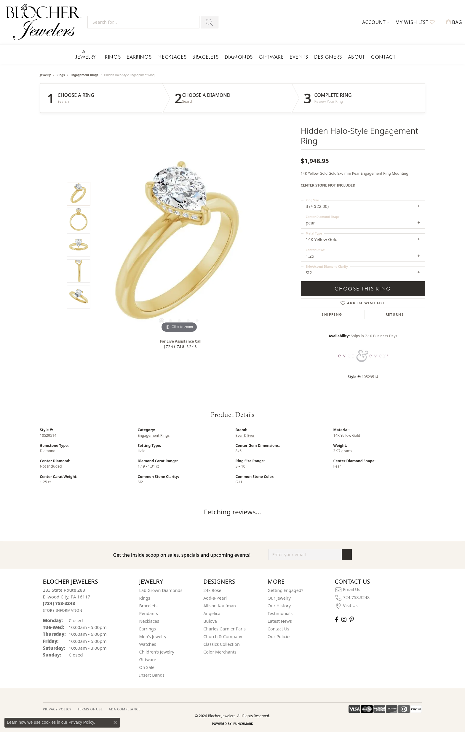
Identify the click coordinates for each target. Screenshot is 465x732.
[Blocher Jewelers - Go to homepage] (45, 22)
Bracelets (205, 56)
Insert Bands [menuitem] (152, 675)
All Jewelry (86, 54)
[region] (179, 245)
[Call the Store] (59, 603)
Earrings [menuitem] (147, 629)
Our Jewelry (279, 598)
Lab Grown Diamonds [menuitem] (161, 590)
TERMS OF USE (90, 709)
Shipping (332, 314)
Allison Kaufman (219, 606)
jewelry (45, 75)
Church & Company (222, 636)
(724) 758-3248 (180, 346)
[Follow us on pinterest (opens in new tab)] (351, 619)
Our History (279, 606)
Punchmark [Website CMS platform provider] (243, 724)
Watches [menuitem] (147, 644)
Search (63, 101)
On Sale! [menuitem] (147, 667)
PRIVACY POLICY (57, 709)
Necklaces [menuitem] (149, 621)
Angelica (211, 613)
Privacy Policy (81, 722)
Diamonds (239, 56)
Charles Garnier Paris (224, 629)
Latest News (280, 621)
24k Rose (212, 590)
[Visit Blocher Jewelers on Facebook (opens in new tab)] (336, 619)
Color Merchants (220, 652)
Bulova (210, 621)
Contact (383, 56)
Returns (395, 314)
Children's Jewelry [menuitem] (156, 652)
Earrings (139, 56)
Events (299, 56)
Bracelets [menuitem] (148, 606)
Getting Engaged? (285, 590)
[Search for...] (143, 22)
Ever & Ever (245, 435)
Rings (113, 56)
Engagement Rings (84, 75)
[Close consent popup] (115, 722)
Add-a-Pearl (215, 598)
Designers (328, 56)
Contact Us (278, 629)
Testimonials (280, 613)
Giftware (271, 56)
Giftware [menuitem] (147, 659)
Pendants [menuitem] (148, 613)
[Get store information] (62, 610)
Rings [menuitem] (144, 598)
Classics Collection (221, 644)
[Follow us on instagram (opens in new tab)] (343, 619)
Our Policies (279, 636)
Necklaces (171, 56)
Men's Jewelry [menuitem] (153, 636)
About (356, 56)
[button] (375, 22)
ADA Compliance (124, 709)
